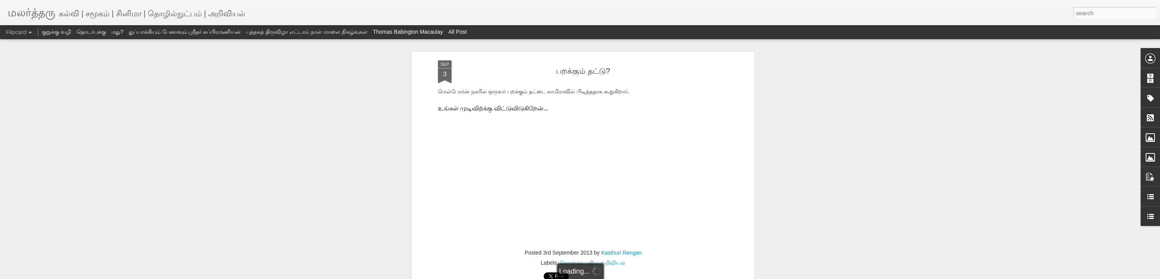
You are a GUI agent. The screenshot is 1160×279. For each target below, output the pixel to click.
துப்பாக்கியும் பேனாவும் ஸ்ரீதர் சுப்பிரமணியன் (185, 32)
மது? (117, 32)
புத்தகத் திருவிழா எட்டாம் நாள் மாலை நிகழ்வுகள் (306, 32)
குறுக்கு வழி (56, 32)
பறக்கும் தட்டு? (583, 71)
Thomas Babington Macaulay (408, 32)
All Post (457, 32)
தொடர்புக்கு (91, 32)
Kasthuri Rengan (621, 253)
